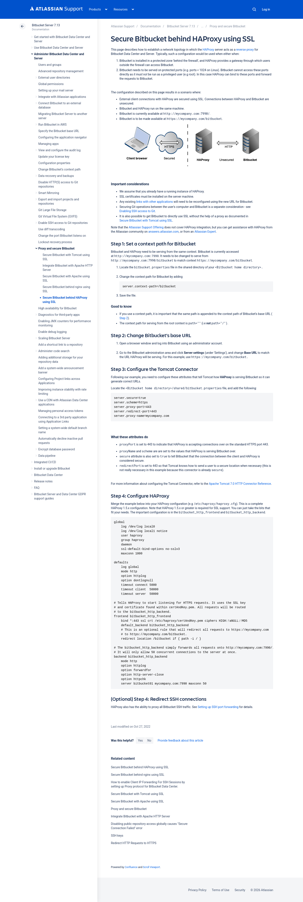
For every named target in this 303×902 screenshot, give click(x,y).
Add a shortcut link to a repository (60, 344)
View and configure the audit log (59, 150)
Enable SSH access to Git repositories (63, 223)
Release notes (43, 481)
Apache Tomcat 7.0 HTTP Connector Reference (240, 483)
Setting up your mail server (55, 90)
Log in (266, 9)
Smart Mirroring (48, 193)
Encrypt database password (56, 449)
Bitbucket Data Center (48, 475)
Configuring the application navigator (62, 137)
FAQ (37, 487)
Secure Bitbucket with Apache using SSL (137, 801)
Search (254, 9)
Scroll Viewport (151, 866)
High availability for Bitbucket (57, 308)
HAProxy (208, 49)
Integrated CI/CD (45, 462)
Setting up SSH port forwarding (218, 706)
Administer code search (54, 351)
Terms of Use (220, 890)
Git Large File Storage (52, 210)
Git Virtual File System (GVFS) (58, 216)
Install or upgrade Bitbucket (52, 468)
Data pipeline (47, 455)
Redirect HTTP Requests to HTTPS (133, 843)
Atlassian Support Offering (146, 227)
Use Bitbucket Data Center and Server (58, 47)
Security (240, 890)
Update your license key (53, 156)
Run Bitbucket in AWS (52, 124)
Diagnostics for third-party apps (59, 314)
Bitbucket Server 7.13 (46, 25)
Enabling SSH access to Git (137, 211)
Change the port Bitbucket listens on (62, 235)
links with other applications (154, 201)
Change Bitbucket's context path (59, 169)
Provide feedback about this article (180, 740)
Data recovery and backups (56, 176)
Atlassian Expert (205, 231)
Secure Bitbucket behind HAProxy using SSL (139, 767)
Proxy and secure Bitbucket (56, 248)
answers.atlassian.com (163, 231)
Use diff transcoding (51, 229)
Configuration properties (54, 163)
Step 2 (123, 318)
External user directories (54, 77)
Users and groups (49, 64)
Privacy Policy (197, 890)
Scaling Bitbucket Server (54, 338)
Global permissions (51, 84)
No (149, 740)
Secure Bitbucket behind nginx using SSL (137, 774)
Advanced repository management (61, 71)
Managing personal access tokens (60, 411)
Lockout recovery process (55, 242)
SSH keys (117, 835)
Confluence (131, 866)
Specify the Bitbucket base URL (58, 131)
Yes (140, 740)
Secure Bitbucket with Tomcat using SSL (145, 220)
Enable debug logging (52, 331)
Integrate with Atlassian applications (62, 96)
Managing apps (48, 143)
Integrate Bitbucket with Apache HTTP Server (140, 816)
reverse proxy (245, 49)
